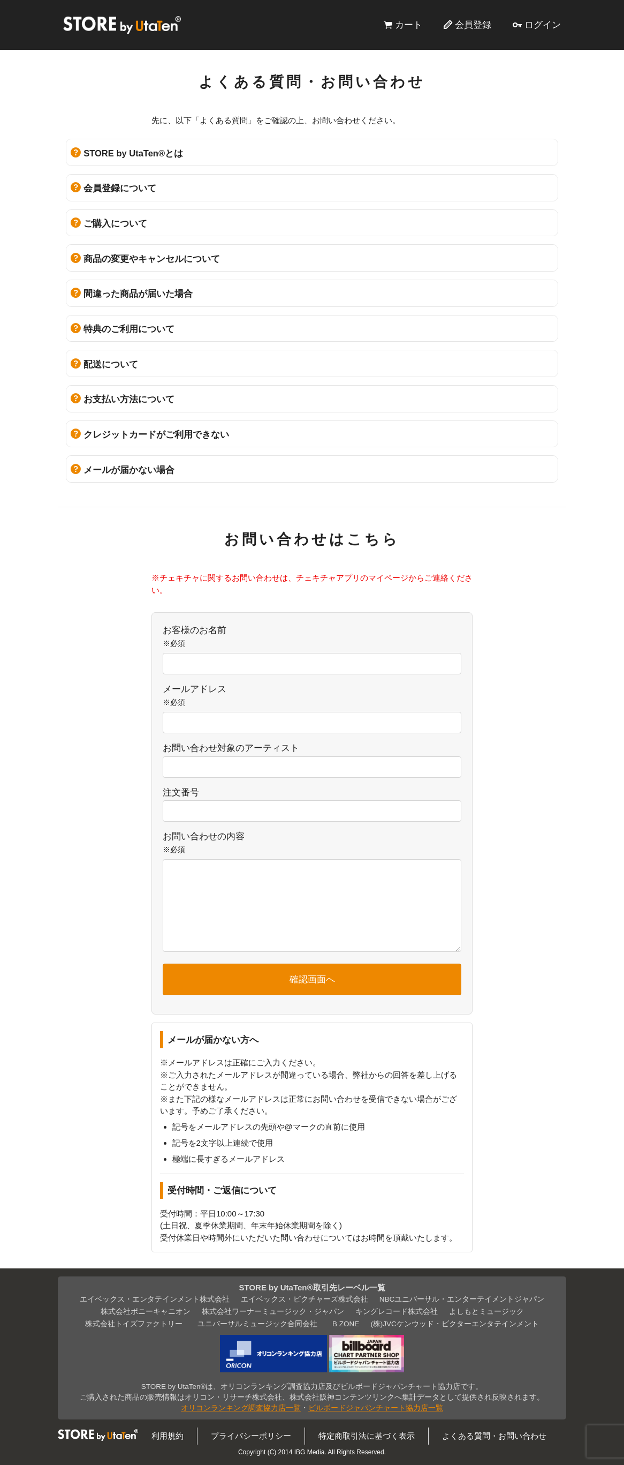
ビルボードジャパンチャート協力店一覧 (375, 1408)
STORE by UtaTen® (122, 24)
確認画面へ (312, 979)
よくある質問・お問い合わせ (494, 1435)
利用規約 (167, 1435)
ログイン (542, 24)
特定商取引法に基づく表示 (366, 1435)
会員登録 (473, 24)
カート (408, 24)
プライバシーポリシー (251, 1435)
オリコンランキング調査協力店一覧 (241, 1408)
